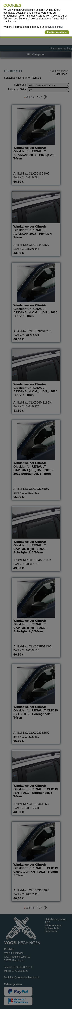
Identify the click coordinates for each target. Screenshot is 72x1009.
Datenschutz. (55, 26)
